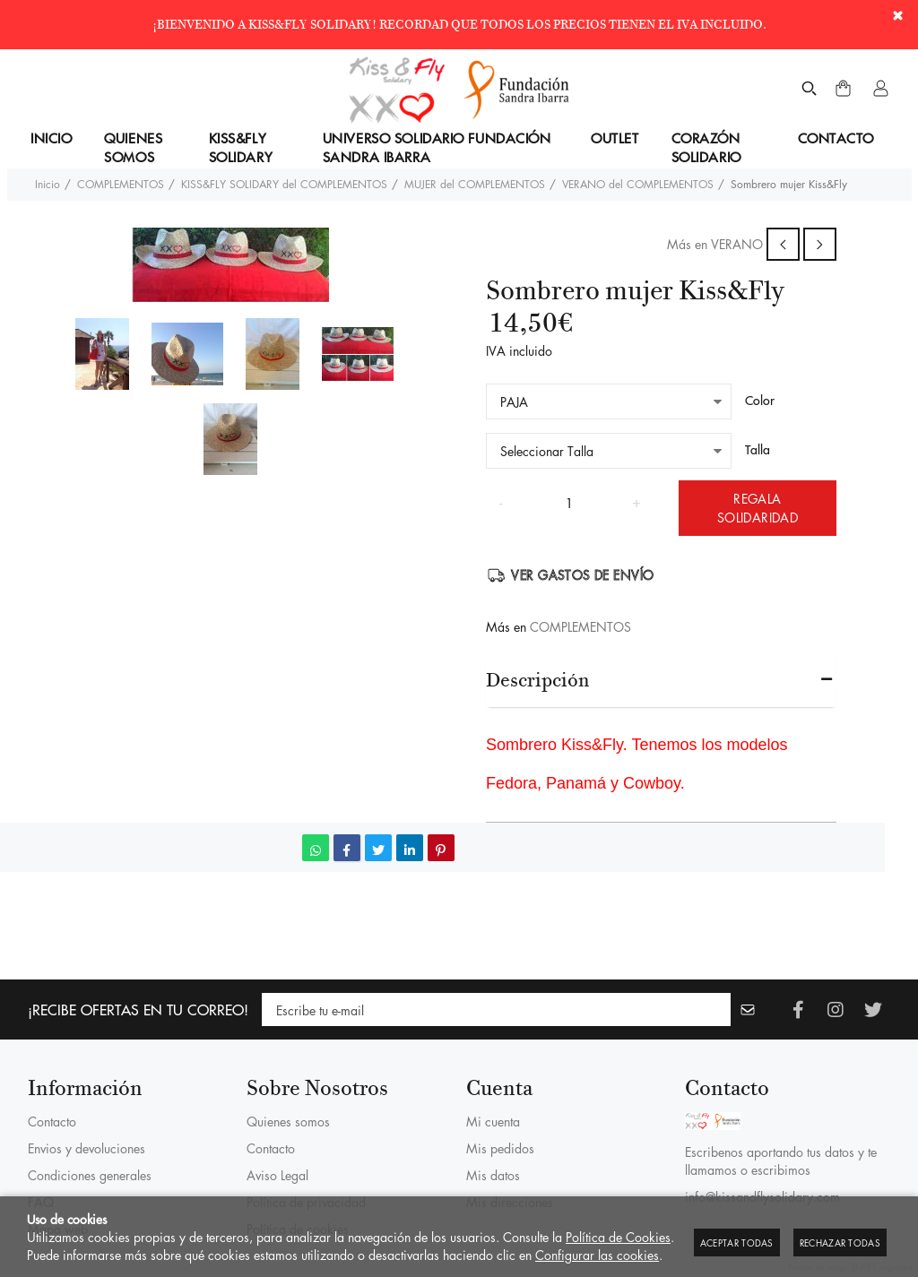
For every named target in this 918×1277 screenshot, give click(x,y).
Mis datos (493, 1175)
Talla (757, 450)
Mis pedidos (500, 1148)
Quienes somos (288, 1121)
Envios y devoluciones (86, 1148)
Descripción (537, 680)
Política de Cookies (618, 1237)
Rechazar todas (840, 1242)
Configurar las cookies (597, 1255)
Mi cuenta (493, 1121)
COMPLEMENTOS (580, 626)
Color (760, 401)
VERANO (737, 244)
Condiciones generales (90, 1175)
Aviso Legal (277, 1175)
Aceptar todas (737, 1242)
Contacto (52, 1121)
